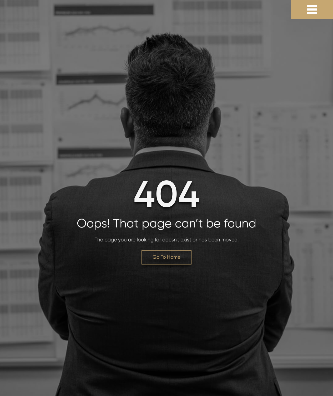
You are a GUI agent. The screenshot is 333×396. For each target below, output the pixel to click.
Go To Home (166, 257)
